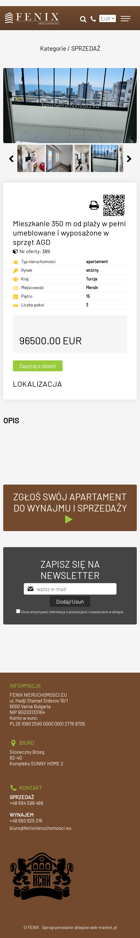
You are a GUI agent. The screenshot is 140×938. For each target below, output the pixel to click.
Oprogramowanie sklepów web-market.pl (79, 927)
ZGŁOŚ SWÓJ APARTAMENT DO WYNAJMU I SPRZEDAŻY (70, 507)
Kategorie (53, 48)
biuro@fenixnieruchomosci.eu (40, 828)
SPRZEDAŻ (85, 48)
